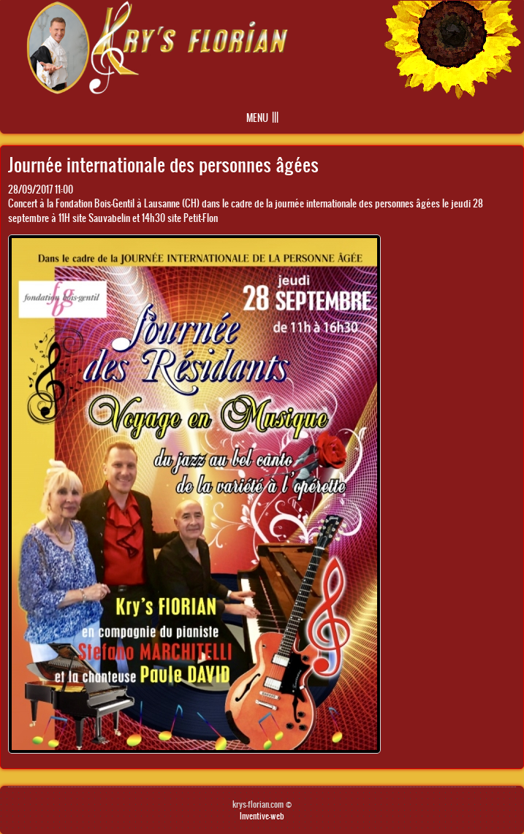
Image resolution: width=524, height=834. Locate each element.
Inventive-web (262, 816)
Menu (257, 118)
